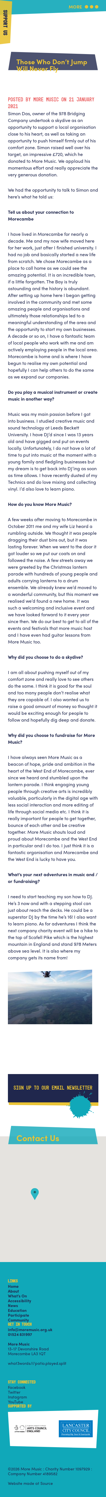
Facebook (16, 1387)
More (75, 7)
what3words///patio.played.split (37, 1363)
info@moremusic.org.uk (30, 1329)
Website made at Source (30, 1483)
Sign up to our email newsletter (53, 1088)
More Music (53, 15)
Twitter (14, 1392)
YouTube (15, 1401)
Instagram (17, 1397)
